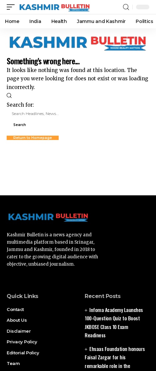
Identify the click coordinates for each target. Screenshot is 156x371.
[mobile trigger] (12, 7)
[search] (126, 7)
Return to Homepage (32, 138)
